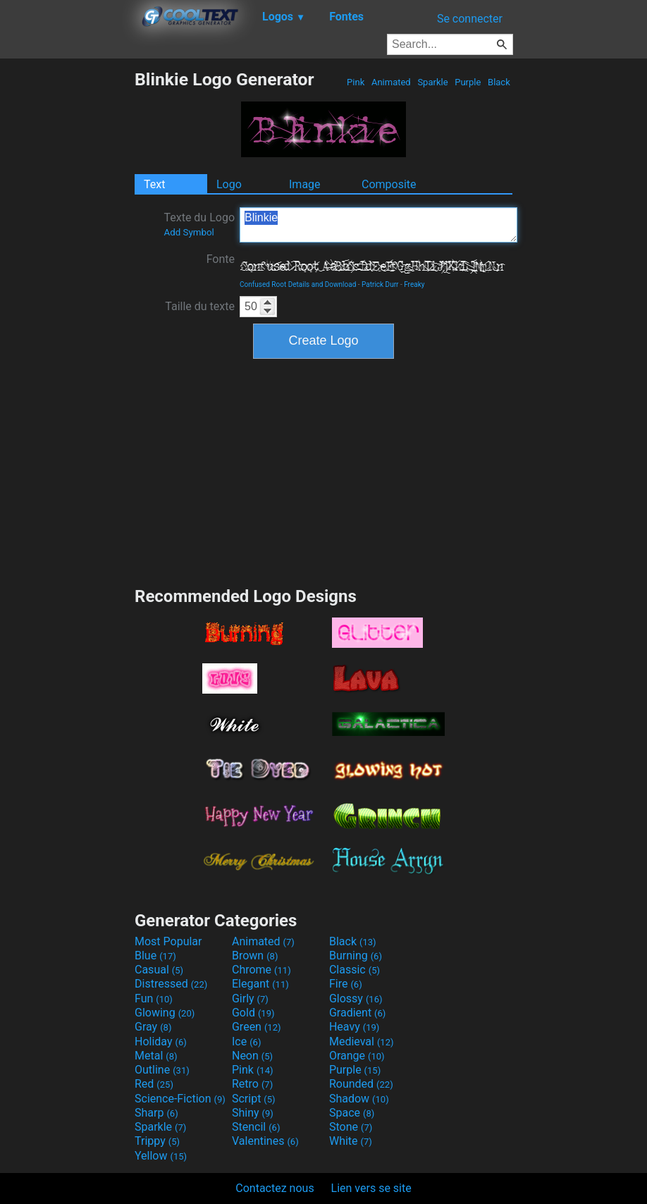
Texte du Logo (199, 224)
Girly (250, 998)
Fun (154, 998)
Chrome (261, 969)
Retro (252, 1084)
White (350, 1141)
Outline (162, 1069)
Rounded (361, 1084)
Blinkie (378, 224)
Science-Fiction (180, 1098)
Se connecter (470, 18)
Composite (389, 184)
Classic (354, 969)
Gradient (357, 1012)
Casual (159, 969)
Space (351, 1112)
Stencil (256, 1127)
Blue (155, 955)
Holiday (161, 1041)
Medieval (361, 1041)
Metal (156, 1055)
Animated (391, 82)
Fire (345, 983)
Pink (356, 82)
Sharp (156, 1112)
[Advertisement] (67, 280)
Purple (467, 82)
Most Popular (168, 941)
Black (499, 82)
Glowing (165, 1012)
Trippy (157, 1141)
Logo (229, 184)
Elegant (260, 983)
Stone (350, 1127)
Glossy (356, 998)
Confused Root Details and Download (298, 284)
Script (254, 1098)
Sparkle (432, 82)
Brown (255, 955)
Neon (252, 1055)
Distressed (171, 983)
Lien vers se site (371, 1188)
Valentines (265, 1141)
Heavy (354, 1026)
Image (305, 184)
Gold (253, 1012)
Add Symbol (189, 232)
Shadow (359, 1098)
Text (154, 184)
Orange (357, 1055)
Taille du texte (200, 306)
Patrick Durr (380, 284)
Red (154, 1084)
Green (256, 1026)
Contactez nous (274, 1188)
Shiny (252, 1112)
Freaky (414, 284)
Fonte (221, 259)
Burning (355, 955)
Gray (153, 1026)
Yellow (161, 1155)
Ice (246, 1041)
